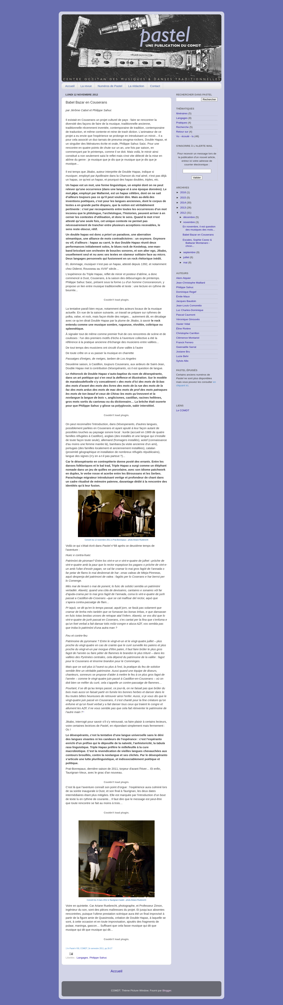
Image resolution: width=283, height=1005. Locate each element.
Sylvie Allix (182, 360)
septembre (189, 252)
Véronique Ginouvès (188, 319)
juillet (186, 257)
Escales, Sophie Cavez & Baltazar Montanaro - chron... (197, 242)
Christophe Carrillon (187, 333)
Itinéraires (182, 113)
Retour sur (182, 131)
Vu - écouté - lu (185, 136)
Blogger (166, 990)
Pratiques (181, 122)
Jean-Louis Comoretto (189, 305)
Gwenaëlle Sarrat (186, 347)
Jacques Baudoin (186, 301)
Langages (82, 957)
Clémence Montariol (187, 337)
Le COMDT (182, 410)
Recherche (182, 127)
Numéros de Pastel (110, 86)
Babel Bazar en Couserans (198, 234)
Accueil (70, 86)
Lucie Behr (182, 356)
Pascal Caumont (185, 314)
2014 (183, 202)
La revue (86, 86)
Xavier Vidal (183, 324)
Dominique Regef (186, 291)
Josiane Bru (183, 351)
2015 (183, 197)
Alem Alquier (183, 278)
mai (185, 262)
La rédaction (136, 86)
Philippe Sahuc (98, 957)
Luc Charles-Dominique (189, 310)
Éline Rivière (183, 328)
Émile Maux (183, 296)
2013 (183, 207)
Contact (155, 86)
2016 (183, 192)
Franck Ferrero (184, 342)
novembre (189, 222)
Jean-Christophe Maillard (190, 282)
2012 (183, 212)
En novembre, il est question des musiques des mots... (199, 228)
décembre (189, 217)
